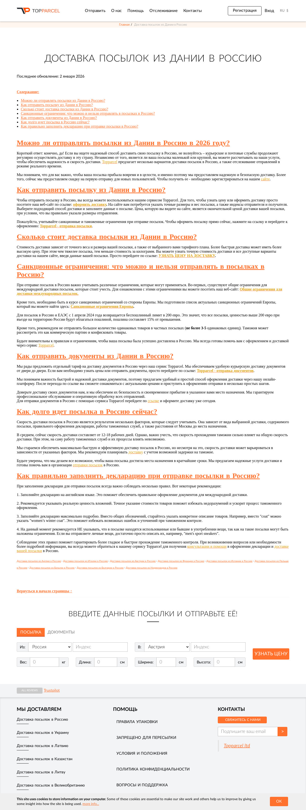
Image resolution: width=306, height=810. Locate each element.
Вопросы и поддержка (142, 785)
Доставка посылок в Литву (41, 772)
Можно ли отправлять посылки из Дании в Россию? (63, 100)
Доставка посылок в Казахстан (44, 759)
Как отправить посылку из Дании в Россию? (57, 105)
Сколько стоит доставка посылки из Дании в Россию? (64, 109)
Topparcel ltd (237, 745)
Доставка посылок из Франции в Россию (181, 561)
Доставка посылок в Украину (43, 733)
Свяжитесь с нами (243, 720)
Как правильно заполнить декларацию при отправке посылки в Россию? (79, 126)
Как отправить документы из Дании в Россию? (59, 118)
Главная (124, 24)
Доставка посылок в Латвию (42, 746)
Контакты (192, 11)
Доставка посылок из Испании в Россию (229, 561)
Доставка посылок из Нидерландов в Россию (151, 568)
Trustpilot (52, 690)
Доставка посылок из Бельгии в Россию (52, 568)
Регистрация (245, 10)
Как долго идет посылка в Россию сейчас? (55, 122)
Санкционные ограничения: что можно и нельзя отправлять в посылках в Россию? (88, 113)
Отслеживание (163, 11)
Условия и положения (141, 753)
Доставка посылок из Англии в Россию (39, 561)
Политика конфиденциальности (152, 769)
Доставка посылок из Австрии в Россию (133, 561)
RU (282, 10)
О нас (116, 11)
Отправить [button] (95, 11)
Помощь (135, 11)
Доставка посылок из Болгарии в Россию (100, 568)
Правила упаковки (136, 722)
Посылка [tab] (30, 632)
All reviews (30, 690)
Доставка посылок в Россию (42, 719)
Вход (269, 11)
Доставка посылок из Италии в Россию (85, 561)
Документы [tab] (61, 632)
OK (279, 801)
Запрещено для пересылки (146, 738)
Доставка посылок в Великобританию (51, 785)
